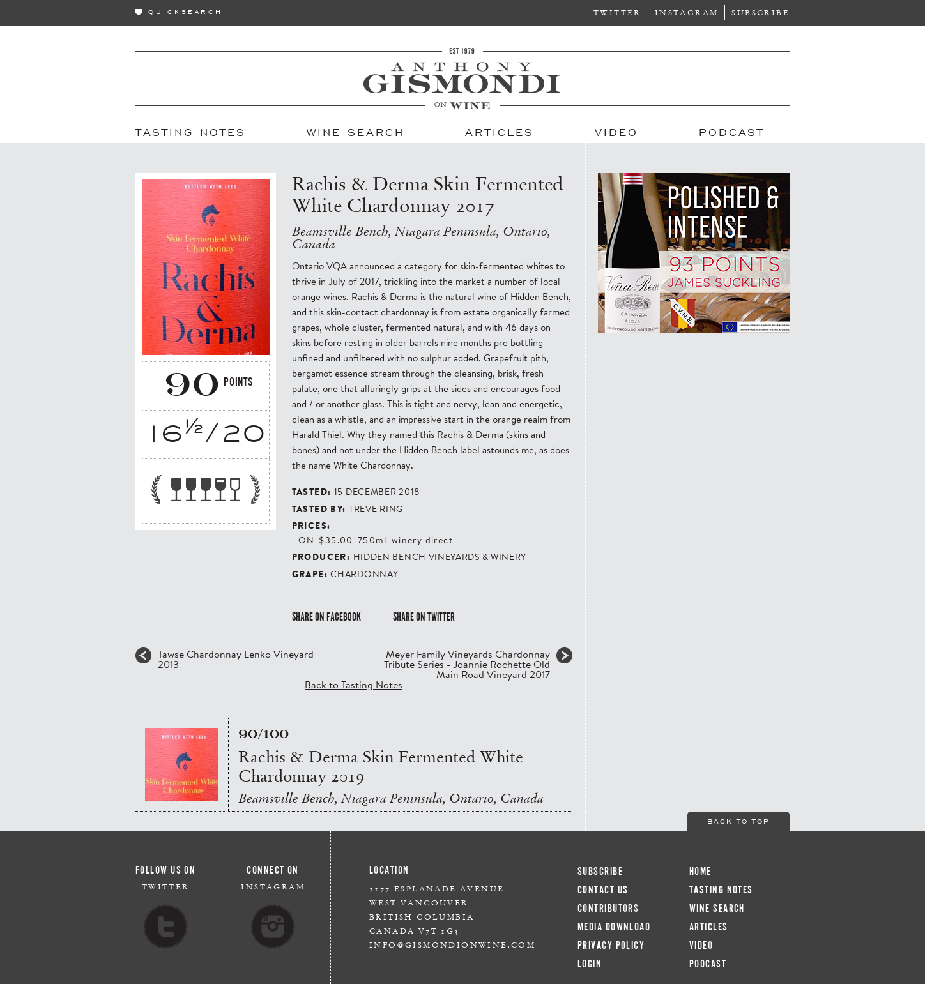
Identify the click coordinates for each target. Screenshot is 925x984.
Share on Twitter (424, 616)
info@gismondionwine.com (452, 945)
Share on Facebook (326, 616)
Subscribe (760, 12)
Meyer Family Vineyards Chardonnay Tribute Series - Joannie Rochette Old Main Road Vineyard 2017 (467, 664)
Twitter (617, 12)
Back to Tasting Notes (353, 684)
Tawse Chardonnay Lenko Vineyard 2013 (236, 659)
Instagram (687, 12)
